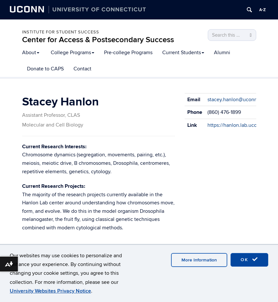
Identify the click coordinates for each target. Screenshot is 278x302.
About (30, 52)
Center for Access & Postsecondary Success (98, 39)
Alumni (222, 52)
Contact (82, 69)
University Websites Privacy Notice (50, 291)
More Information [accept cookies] (199, 260)
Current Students (183, 52)
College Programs (72, 52)
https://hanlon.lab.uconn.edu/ (240, 125)
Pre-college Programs (128, 52)
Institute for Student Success (60, 32)
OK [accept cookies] (249, 259)
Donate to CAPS (45, 69)
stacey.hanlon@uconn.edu (237, 99)
